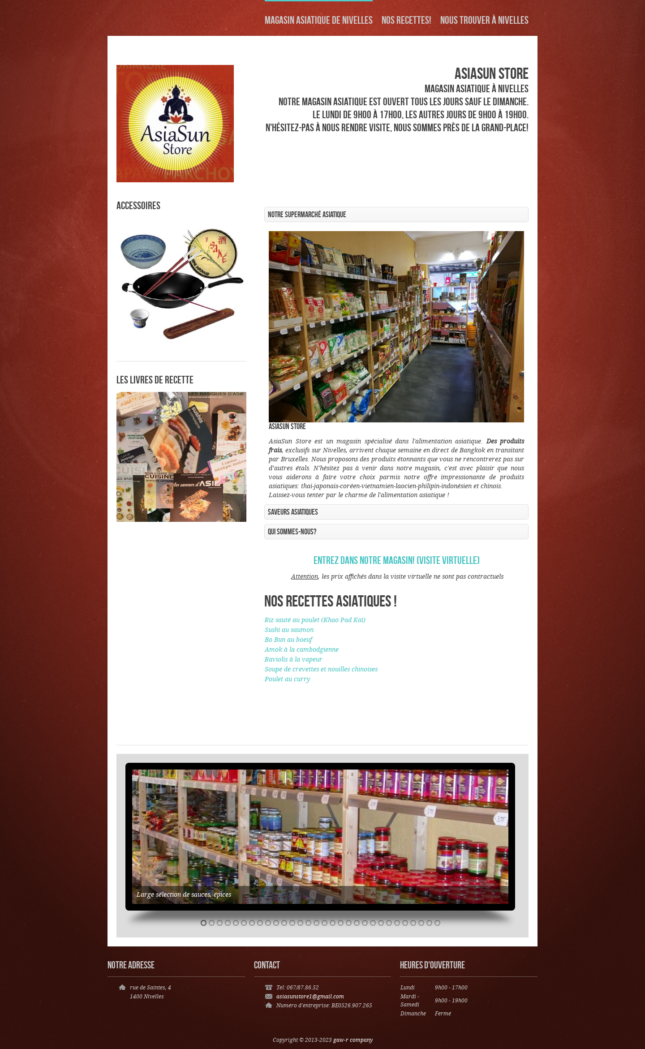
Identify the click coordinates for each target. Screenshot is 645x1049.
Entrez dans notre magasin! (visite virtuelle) (397, 560)
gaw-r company (353, 1040)
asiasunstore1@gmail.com (310, 997)
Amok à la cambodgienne (302, 650)
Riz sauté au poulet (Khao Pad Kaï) (315, 620)
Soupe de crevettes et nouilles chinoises (321, 669)
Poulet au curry (287, 679)
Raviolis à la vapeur (293, 660)
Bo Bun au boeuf (288, 640)
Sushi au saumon (289, 630)
